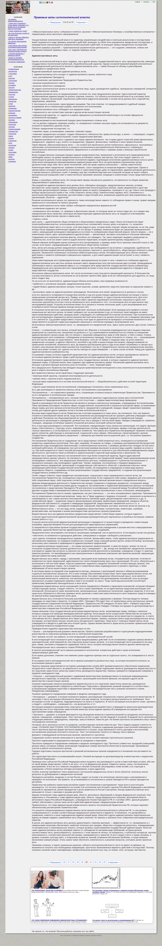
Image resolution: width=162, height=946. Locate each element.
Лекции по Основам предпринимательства (16, 58)
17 (69, 862)
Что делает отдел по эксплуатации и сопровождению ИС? (113, 920)
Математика (12, 108)
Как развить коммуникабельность (15, 20)
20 (82, 862)
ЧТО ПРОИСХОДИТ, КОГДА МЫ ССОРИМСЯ (47, 890)
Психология (12, 134)
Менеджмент (12, 115)
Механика (11, 120)
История (11, 97)
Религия (11, 138)
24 (100, 862)
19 (78, 862)
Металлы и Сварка (14, 117)
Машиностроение (14, 111)
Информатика (13, 92)
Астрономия (12, 74)
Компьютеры (12, 99)
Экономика (12, 161)
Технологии (12, 145)
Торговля (11, 147)
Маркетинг (11, 106)
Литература (12, 101)
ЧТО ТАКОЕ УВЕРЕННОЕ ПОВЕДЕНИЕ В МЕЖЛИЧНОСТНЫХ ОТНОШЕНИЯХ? (59, 920)
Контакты (146, 2)
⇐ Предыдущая (54, 22)
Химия (10, 157)
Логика (10, 104)
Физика (10, 150)
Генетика (11, 83)
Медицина (11, 113)
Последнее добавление (16, 62)
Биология (11, 78)
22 (91, 862)
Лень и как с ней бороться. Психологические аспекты (17, 50)
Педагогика (12, 124)
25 (104, 862)
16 (64, 862)
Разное (10, 136)
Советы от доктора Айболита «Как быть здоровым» (18, 38)
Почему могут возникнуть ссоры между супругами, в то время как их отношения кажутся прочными (18, 26)
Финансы (11, 154)
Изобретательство (14, 90)
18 (73, 862)
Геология (11, 87)
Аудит (10, 76)
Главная (137, 2)
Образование (12, 122)
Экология (11, 159)
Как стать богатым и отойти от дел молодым (18, 34)
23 (95, 862)
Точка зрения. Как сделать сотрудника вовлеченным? (17, 46)
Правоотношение (14, 129)
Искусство (11, 94)
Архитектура (12, 71)
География (12, 85)
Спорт (10, 143)
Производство (13, 131)
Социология (12, 141)
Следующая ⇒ (82, 22)
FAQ (154, 2)
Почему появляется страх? (17, 31)
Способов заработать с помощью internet (16, 54)
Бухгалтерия (12, 81)
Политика (11, 127)
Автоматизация (13, 69)
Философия (12, 152)
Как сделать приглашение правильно (17, 42)
